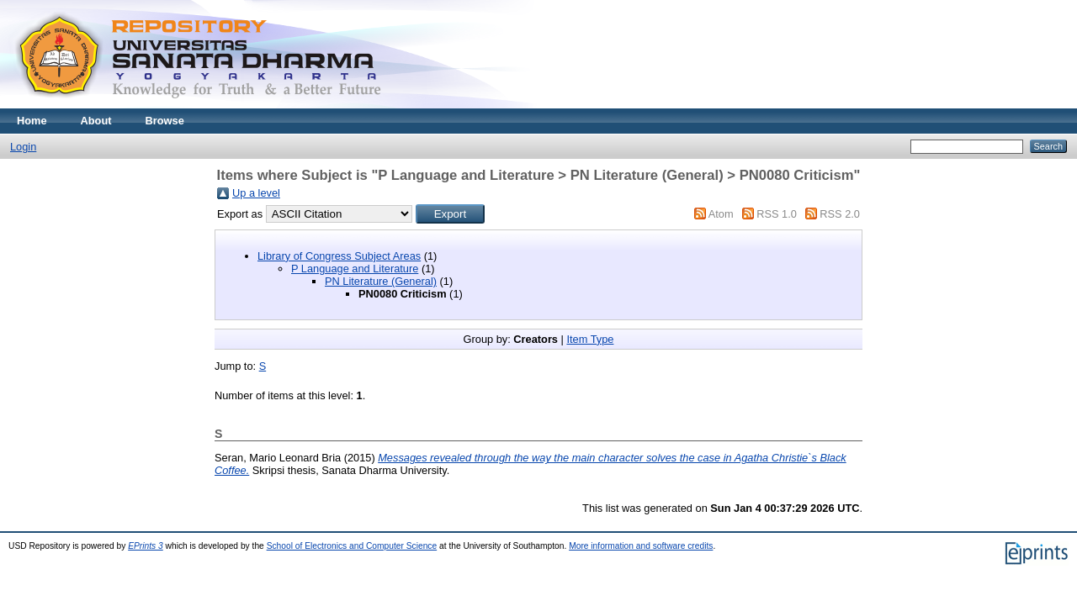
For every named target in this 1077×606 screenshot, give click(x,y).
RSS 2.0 (840, 214)
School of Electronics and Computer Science (352, 546)
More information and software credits (641, 546)
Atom (721, 214)
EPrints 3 (145, 546)
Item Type (589, 339)
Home (32, 120)
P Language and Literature (354, 268)
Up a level (256, 193)
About (96, 120)
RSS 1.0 (776, 214)
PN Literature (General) (381, 281)
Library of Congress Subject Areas (339, 256)
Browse (165, 120)
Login (23, 146)
